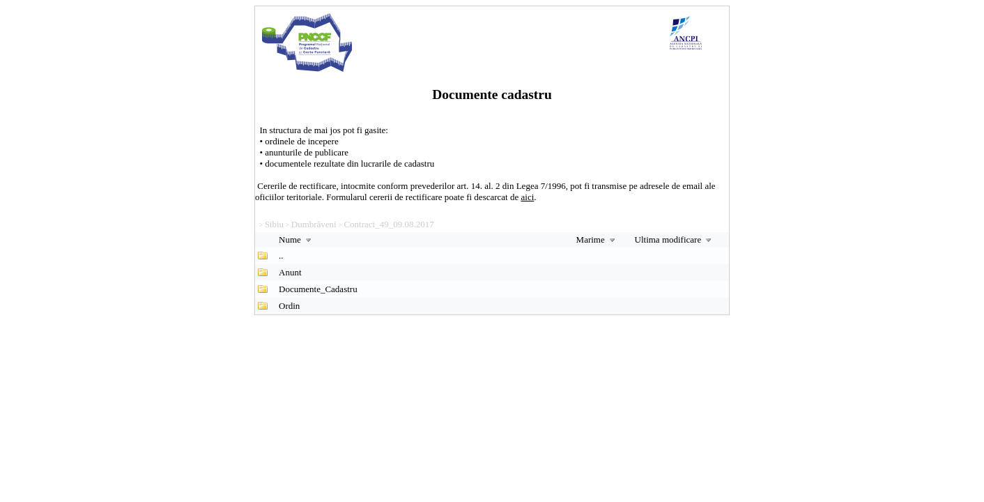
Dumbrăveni (314, 224)
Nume (296, 239)
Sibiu (274, 224)
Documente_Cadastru (318, 289)
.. (281, 255)
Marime (597, 239)
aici (528, 197)
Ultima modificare (675, 239)
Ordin (289, 306)
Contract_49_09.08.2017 (388, 224)
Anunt (290, 272)
